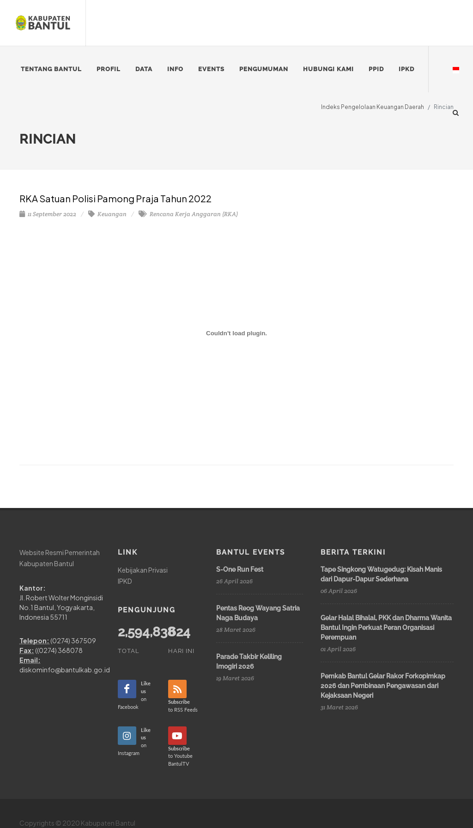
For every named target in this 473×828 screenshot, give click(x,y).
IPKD (125, 580)
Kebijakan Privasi (143, 570)
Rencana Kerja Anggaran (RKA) (188, 214)
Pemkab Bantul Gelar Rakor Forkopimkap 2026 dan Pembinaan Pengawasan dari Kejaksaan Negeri (383, 685)
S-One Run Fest (239, 569)
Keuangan (107, 214)
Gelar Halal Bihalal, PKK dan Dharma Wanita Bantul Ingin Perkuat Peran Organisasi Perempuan (386, 627)
